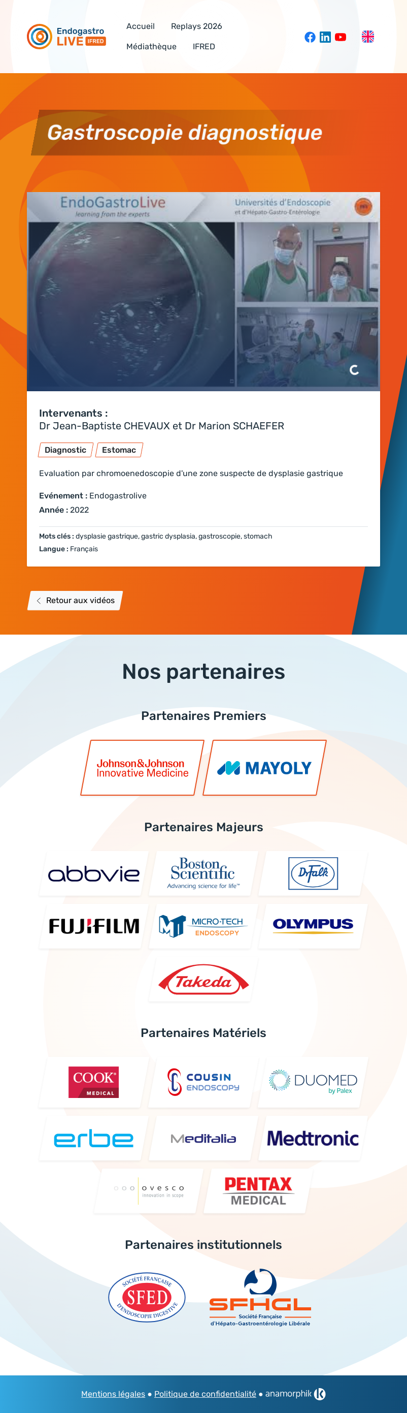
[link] (295, 1394)
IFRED (204, 46)
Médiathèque (151, 46)
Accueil (140, 26)
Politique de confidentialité (205, 1394)
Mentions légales (113, 1394)
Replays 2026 (196, 26)
